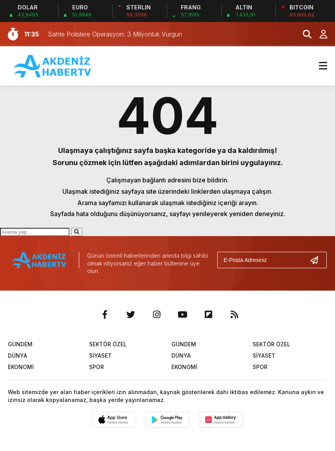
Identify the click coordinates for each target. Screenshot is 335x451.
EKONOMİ (21, 367)
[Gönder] (317, 260)
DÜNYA (17, 355)
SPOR (96, 367)
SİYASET (100, 355)
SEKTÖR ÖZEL (108, 344)
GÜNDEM (20, 344)
